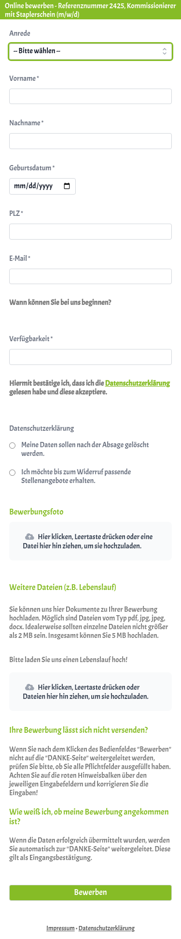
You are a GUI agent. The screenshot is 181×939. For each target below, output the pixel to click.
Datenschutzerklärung (137, 383)
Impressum (60, 928)
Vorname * (24, 78)
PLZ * (16, 213)
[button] (90, 541)
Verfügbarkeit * (31, 339)
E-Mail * (19, 258)
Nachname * (26, 123)
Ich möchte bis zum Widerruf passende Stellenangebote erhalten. (76, 476)
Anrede (19, 33)
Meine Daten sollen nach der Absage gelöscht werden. (85, 449)
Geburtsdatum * (32, 168)
